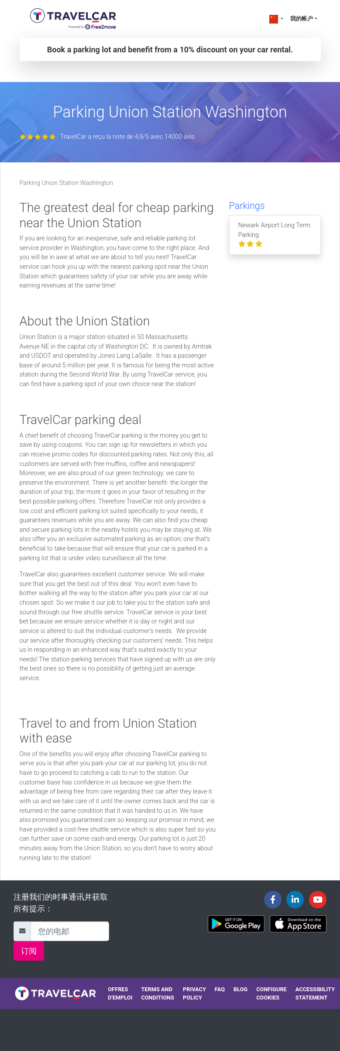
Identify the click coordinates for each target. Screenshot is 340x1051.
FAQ (220, 989)
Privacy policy (194, 993)
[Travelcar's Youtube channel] (317, 899)
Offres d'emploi (120, 993)
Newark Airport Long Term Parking (274, 235)
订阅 (29, 950)
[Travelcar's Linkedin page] (295, 899)
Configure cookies (271, 993)
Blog (240, 989)
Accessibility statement (315, 993)
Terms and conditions (157, 993)
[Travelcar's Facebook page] (273, 899)
